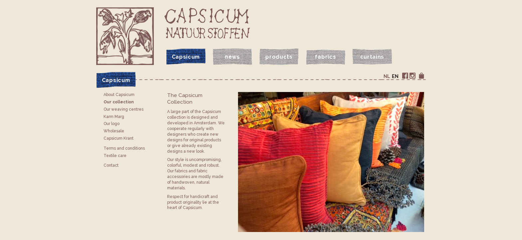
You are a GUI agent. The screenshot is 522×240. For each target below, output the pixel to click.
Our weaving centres (123, 109)
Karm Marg (114, 116)
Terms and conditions (124, 148)
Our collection (119, 102)
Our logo (112, 123)
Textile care (115, 155)
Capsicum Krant (118, 138)
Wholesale (114, 131)
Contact (111, 165)
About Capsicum (119, 94)
